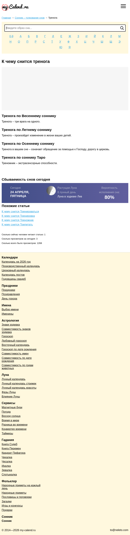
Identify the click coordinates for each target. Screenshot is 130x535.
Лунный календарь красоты (19, 387)
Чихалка (7, 457)
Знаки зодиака (11, 324)
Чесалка (7, 461)
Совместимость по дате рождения (17, 359)
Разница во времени (14, 424)
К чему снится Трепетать (17, 224)
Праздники (8, 290)
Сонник (7, 520)
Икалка (6, 465)
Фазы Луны (9, 392)
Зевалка (7, 470)
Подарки (7, 510)
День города (9, 298)
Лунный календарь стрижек (19, 383)
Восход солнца (11, 416)
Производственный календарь (21, 266)
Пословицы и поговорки (17, 497)
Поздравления (11, 294)
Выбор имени (10, 309)
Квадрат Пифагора (13, 452)
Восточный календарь (15, 345)
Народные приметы (14, 492)
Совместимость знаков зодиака (16, 331)
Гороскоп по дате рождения (19, 349)
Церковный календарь (16, 270)
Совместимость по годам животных (17, 367)
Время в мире (10, 420)
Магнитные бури (12, 407)
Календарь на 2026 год (16, 261)
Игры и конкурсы (12, 505)
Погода (6, 411)
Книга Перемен (11, 448)
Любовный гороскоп (14, 340)
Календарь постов (13, 274)
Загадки (7, 501)
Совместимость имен (15, 353)
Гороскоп (7, 336)
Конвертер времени (14, 429)
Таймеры (7, 433)
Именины (8, 313)
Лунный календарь (13, 379)
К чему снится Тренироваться (20, 211)
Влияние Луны (11, 396)
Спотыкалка (9, 474)
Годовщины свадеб (14, 279)
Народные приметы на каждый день (21, 487)
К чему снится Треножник (18, 220)
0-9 (11, 36)
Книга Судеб (9, 444)
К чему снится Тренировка (18, 215)
